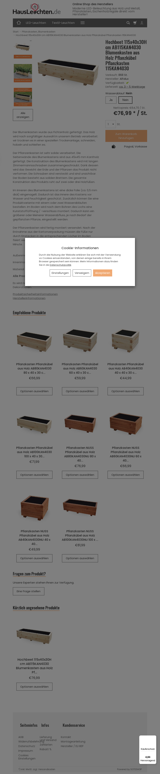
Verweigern (82, 273)
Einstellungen (60, 273)
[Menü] (154, 737)
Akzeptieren (102, 273)
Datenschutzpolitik (60, 264)
